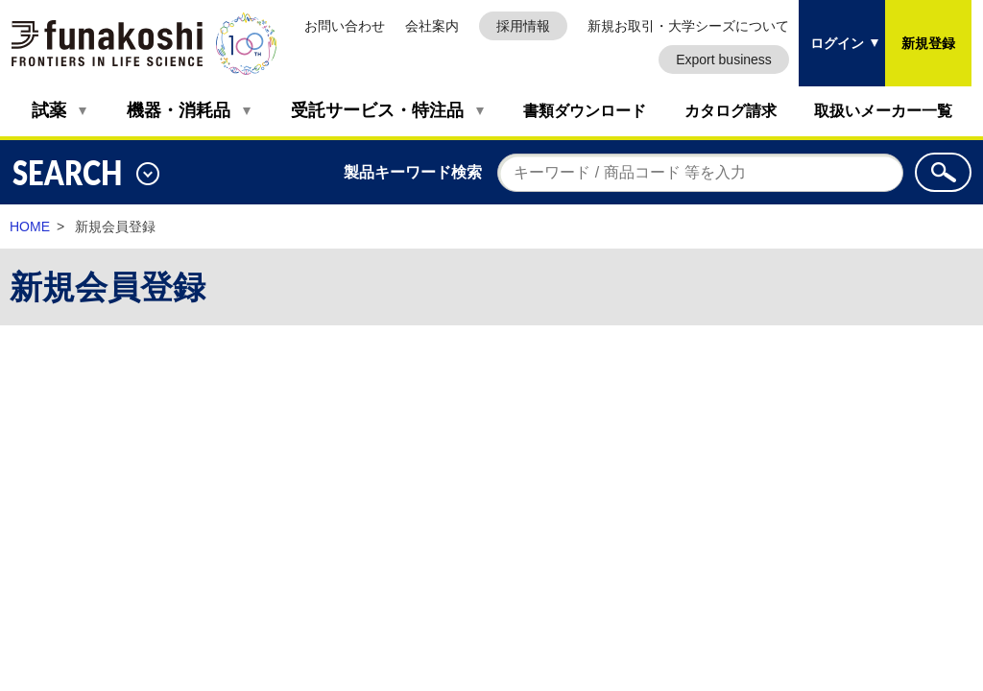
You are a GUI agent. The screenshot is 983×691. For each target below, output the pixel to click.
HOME (30, 226)
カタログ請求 (730, 111)
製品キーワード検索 (413, 172)
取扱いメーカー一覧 (883, 111)
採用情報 (523, 26)
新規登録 (928, 43)
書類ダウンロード (584, 111)
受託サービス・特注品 (377, 110)
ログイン (837, 43)
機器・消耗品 (178, 110)
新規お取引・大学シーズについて (688, 26)
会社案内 (432, 26)
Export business (724, 59)
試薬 (49, 110)
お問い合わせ (344, 26)
